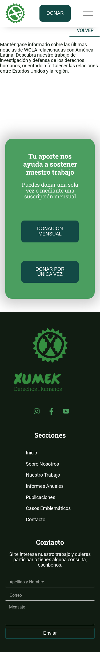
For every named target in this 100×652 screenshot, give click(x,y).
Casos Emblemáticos (48, 508)
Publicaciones (40, 497)
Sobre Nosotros (42, 464)
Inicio (31, 452)
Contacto (35, 519)
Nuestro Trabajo (43, 475)
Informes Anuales (44, 486)
